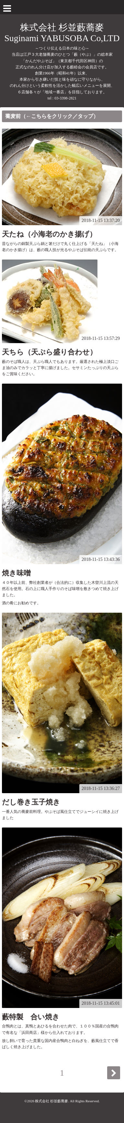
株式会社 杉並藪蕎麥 (51, 1101)
